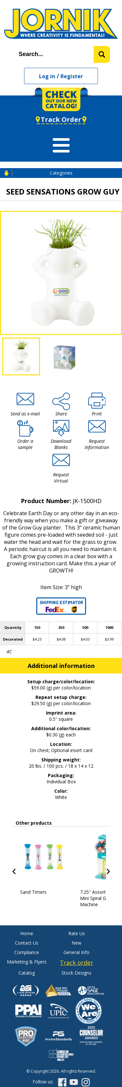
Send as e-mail (25, 414)
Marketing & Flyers (27, 962)
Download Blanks (61, 444)
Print (97, 414)
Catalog (27, 973)
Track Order (61, 119)
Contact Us (26, 943)
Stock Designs (76, 973)
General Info (76, 952)
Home (26, 933)
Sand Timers (33, 892)
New (76, 943)
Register (72, 76)
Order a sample (25, 444)
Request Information (97, 444)
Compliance (26, 952)
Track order (76, 962)
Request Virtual (61, 477)
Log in (47, 76)
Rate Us (76, 933)
